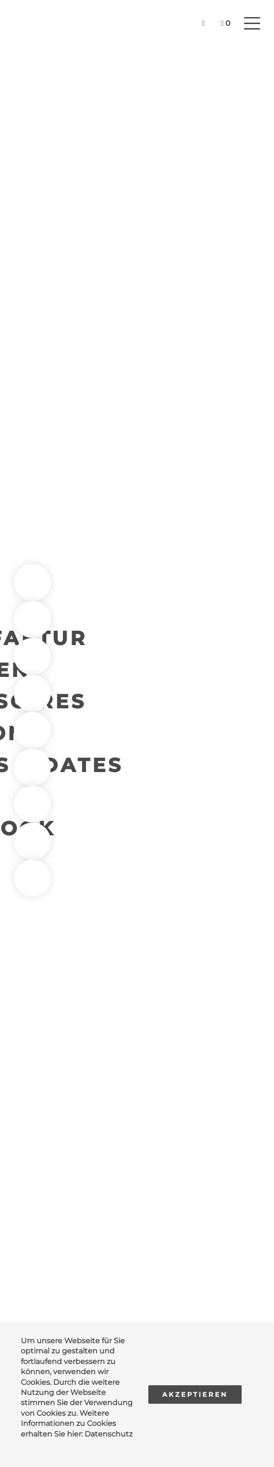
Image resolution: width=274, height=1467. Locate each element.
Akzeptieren (195, 1394)
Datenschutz (109, 1434)
